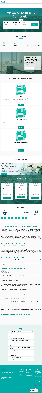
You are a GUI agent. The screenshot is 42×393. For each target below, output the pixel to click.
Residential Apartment (21, 372)
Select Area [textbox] (6, 24)
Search (34, 24)
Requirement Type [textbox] (16, 24)
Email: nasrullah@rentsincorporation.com (38, 379)
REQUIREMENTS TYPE (16, 22)
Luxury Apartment (20, 375)
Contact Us (27, 378)
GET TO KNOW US (4, 173)
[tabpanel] (5, 212)
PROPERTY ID (24, 22)
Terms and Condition (29, 375)
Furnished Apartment (21, 371)
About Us (27, 372)
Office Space (20, 374)
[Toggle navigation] (40, 1)
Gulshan (36, 231)
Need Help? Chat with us (33, 390)
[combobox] (8, 24)
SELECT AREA (6, 22)
